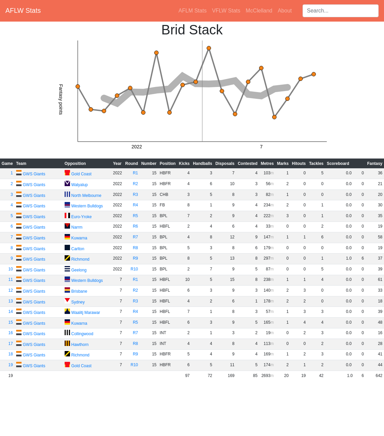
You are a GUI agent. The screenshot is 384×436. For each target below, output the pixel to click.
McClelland (259, 10)
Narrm (76, 227)
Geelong (78, 270)
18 (10, 354)
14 (10, 311)
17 (10, 343)
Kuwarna (79, 238)
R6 (135, 226)
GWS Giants (34, 174)
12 (10, 290)
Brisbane (79, 291)
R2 (135, 183)
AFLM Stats (192, 10)
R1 (135, 173)
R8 (135, 247)
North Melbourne (86, 195)
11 (10, 279)
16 (10, 332)
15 (10, 322)
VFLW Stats (226, 10)
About (285, 10)
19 (10, 364)
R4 (135, 205)
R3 (135, 194)
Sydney (78, 302)
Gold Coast (81, 174)
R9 (135, 258)
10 (10, 269)
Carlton (77, 248)
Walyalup (79, 184)
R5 (135, 215)
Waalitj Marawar (85, 312)
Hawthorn (80, 344)
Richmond (80, 259)
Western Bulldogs (87, 206)
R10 (134, 269)
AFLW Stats (23, 10)
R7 (135, 237)
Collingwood (82, 333)
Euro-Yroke (81, 216)
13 (10, 301)
